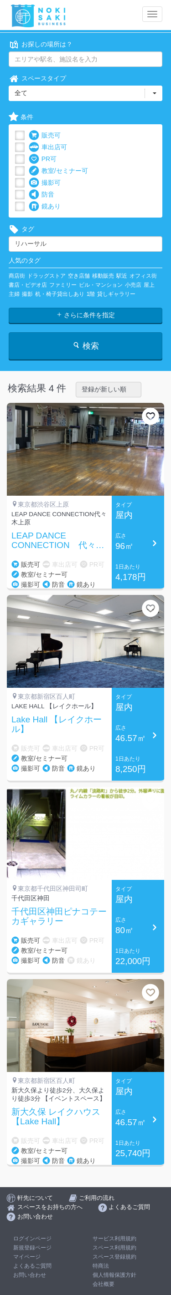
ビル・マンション (101, 285)
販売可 (45, 135)
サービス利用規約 (114, 1238)
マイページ (27, 1257)
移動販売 (103, 276)
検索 (85, 345)
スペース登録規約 (114, 1257)
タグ (21, 229)
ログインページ (32, 1238)
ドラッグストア (46, 276)
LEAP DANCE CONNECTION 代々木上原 (57, 540)
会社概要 (103, 1284)
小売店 (133, 285)
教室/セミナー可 (58, 171)
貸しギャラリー (116, 294)
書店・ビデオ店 (28, 285)
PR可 (43, 159)
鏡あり (45, 206)
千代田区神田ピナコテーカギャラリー (59, 916)
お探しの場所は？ (41, 44)
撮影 (27, 294)
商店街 (17, 276)
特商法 (101, 1266)
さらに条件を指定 (85, 315)
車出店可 (48, 147)
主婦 (14, 294)
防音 (41, 194)
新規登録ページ (32, 1247)
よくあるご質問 (32, 1266)
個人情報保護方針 (114, 1275)
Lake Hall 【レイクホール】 (56, 724)
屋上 (149, 285)
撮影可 (45, 183)
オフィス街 (143, 276)
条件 (21, 117)
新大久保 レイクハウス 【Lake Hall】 (55, 1116)
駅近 (121, 276)
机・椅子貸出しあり (59, 294)
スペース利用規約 (114, 1247)
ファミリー (63, 285)
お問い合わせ (29, 1275)
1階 (91, 294)
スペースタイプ (37, 78)
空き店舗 (79, 276)
